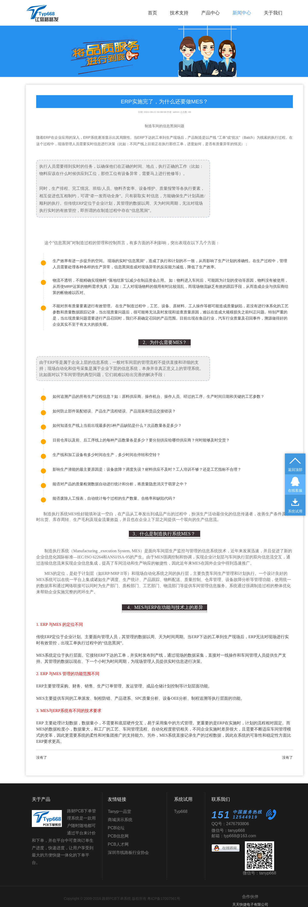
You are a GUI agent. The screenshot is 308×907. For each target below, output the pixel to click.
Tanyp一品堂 (119, 811)
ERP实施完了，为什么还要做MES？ (164, 101)
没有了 (41, 757)
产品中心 (210, 12)
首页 (152, 12)
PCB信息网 (118, 836)
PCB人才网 (118, 844)
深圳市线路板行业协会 (128, 852)
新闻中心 (242, 12)
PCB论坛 (116, 828)
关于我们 (273, 12)
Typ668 (180, 811)
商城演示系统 (120, 819)
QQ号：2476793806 (230, 824)
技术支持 (179, 12)
